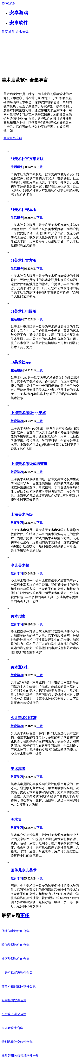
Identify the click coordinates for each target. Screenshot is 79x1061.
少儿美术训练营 (23, 718)
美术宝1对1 (20, 667)
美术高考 (18, 769)
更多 (25, 915)
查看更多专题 (12, 138)
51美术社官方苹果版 (27, 159)
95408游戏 (9, 3)
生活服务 (17, 167)
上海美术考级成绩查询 (29, 464)
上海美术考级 (22, 514)
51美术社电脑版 (23, 311)
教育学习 (17, 421)
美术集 (16, 819)
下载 (39, 167)
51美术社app (21, 362)
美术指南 (18, 616)
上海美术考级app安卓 (28, 413)
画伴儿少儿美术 (23, 870)
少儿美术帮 (20, 565)
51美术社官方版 (23, 260)
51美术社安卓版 (23, 210)
